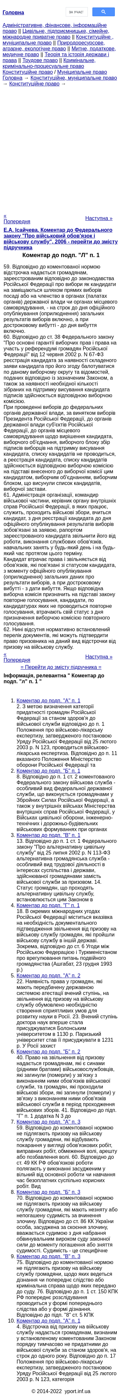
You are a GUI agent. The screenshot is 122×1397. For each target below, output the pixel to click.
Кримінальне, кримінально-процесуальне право (49, 63)
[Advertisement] (61, 148)
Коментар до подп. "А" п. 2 (48, 975)
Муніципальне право (82, 72)
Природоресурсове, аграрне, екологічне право (54, 45)
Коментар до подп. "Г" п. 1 (48, 905)
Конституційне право (28, 72)
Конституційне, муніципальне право (74, 78)
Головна (12, 78)
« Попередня (17, 218)
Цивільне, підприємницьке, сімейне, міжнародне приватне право (56, 34)
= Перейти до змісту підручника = (61, 667)
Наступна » (99, 218)
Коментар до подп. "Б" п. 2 (48, 1051)
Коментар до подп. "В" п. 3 (48, 1256)
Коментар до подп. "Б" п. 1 (48, 771)
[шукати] (76, 12)
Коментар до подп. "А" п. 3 (48, 1122)
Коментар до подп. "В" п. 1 (48, 835)
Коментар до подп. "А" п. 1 (48, 700)
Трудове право (40, 60)
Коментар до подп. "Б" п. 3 (48, 1192)
